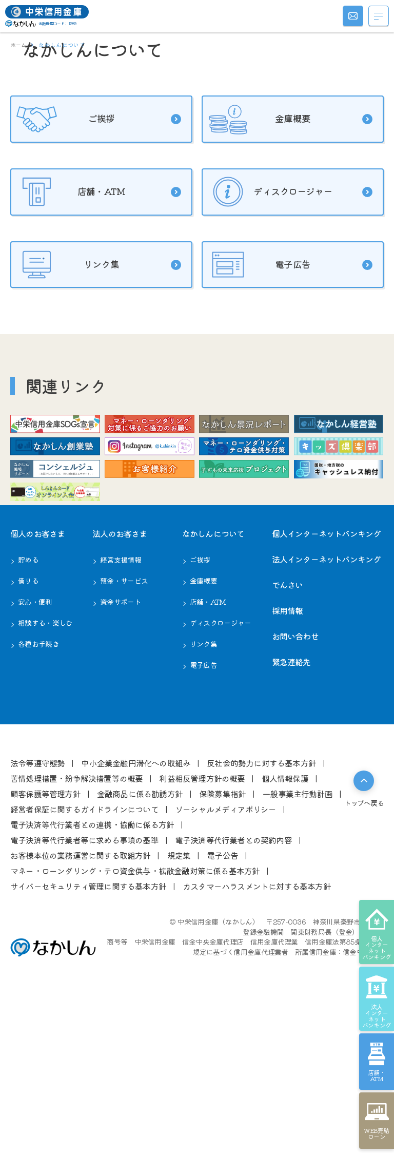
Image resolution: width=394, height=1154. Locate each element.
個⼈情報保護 (285, 929)
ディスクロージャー (285, 299)
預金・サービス (124, 731)
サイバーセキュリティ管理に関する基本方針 (88, 1037)
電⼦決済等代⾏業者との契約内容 (233, 991)
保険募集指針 (222, 944)
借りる (28, 731)
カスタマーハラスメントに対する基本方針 (257, 1037)
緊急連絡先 (291, 812)
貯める (28, 710)
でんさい (287, 735)
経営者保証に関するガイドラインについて (84, 960)
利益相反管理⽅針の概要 (202, 929)
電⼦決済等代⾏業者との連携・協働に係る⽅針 (92, 975)
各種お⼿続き (38, 795)
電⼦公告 (222, 1006)
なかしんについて (213, 684)
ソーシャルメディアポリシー (226, 960)
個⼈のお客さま (37, 684)
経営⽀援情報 (120, 710)
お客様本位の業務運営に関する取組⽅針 (80, 1006)
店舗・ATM (93, 299)
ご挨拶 (93, 225)
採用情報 (287, 761)
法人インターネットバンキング (326, 710)
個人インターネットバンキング (326, 684)
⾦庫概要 (203, 731)
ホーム (18, 45)
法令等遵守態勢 (37, 914)
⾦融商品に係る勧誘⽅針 (140, 944)
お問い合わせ (295, 787)
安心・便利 (35, 752)
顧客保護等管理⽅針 (45, 944)
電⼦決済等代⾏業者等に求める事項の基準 (84, 991)
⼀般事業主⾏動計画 (297, 944)
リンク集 (93, 374)
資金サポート (120, 752)
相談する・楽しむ (45, 773)
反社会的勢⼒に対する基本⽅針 (261, 914)
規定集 (179, 1006)
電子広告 (285, 374)
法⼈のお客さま (119, 684)
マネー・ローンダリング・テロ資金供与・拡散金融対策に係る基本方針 (135, 1021)
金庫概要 (285, 225)
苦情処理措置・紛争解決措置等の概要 (76, 929)
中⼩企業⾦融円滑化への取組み (135, 914)
